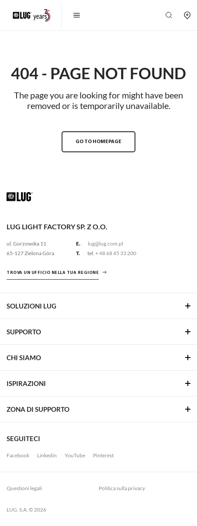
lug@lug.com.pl (105, 243)
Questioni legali (24, 488)
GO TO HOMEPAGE (98, 141)
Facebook (18, 455)
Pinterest (103, 455)
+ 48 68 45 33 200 (115, 253)
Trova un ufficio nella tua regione (53, 272)
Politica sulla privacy (122, 488)
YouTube (75, 455)
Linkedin (47, 455)
